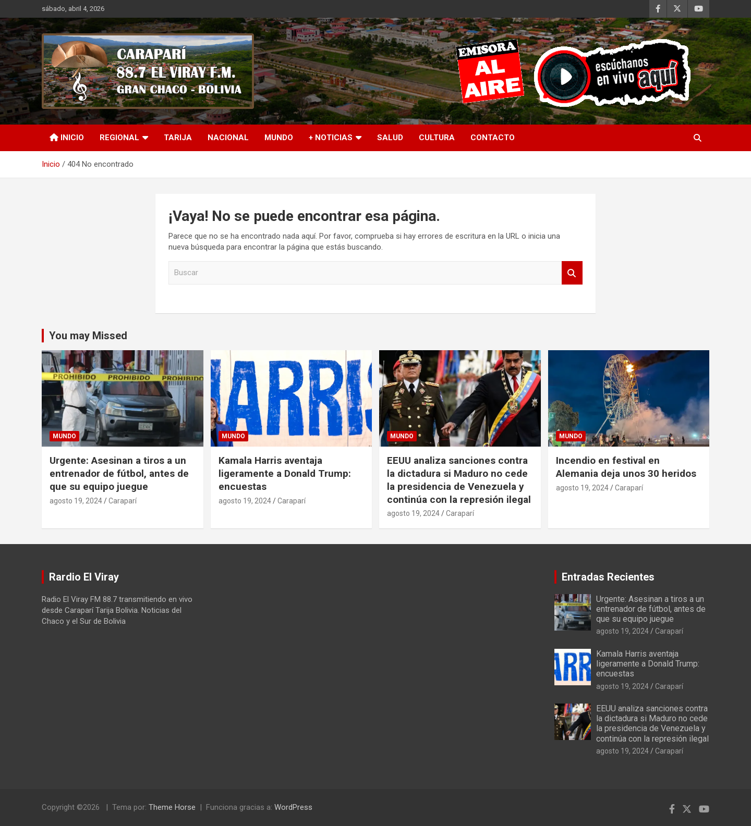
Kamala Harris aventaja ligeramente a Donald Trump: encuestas (285, 473)
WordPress (293, 807)
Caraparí (122, 501)
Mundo (278, 137)
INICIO (67, 137)
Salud (390, 137)
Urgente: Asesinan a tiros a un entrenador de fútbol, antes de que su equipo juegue (119, 473)
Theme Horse (172, 807)
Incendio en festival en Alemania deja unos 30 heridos (626, 466)
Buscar (572, 273)
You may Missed (88, 335)
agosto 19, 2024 (76, 501)
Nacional (228, 137)
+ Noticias (331, 137)
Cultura (437, 137)
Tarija (178, 137)
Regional (119, 137)
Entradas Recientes (608, 577)
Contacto (492, 137)
